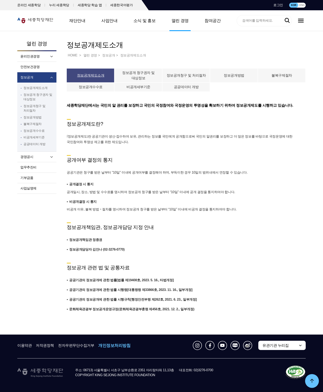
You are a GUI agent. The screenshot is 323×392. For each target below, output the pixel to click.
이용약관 (24, 345)
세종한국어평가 (121, 5)
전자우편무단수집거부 (76, 345)
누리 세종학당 (59, 5)
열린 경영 (180, 20)
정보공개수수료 (33, 130)
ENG (301, 5)
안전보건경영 (30, 67)
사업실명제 (28, 188)
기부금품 (26, 178)
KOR (293, 5)
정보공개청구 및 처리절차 (186, 75)
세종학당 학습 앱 (90, 5)
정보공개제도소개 (35, 88)
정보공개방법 (32, 117)
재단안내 (77, 20)
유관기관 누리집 (275, 345)
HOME (73, 55)
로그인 (278, 5)
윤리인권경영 (30, 56)
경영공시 (26, 157)
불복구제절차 (32, 124)
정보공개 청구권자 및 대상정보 (138, 75)
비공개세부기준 (33, 137)
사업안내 (109, 20)
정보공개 (26, 77)
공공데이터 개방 (34, 144)
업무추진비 (28, 167)
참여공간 (213, 20)
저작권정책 (45, 345)
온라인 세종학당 (29, 5)
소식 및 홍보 (144, 20)
